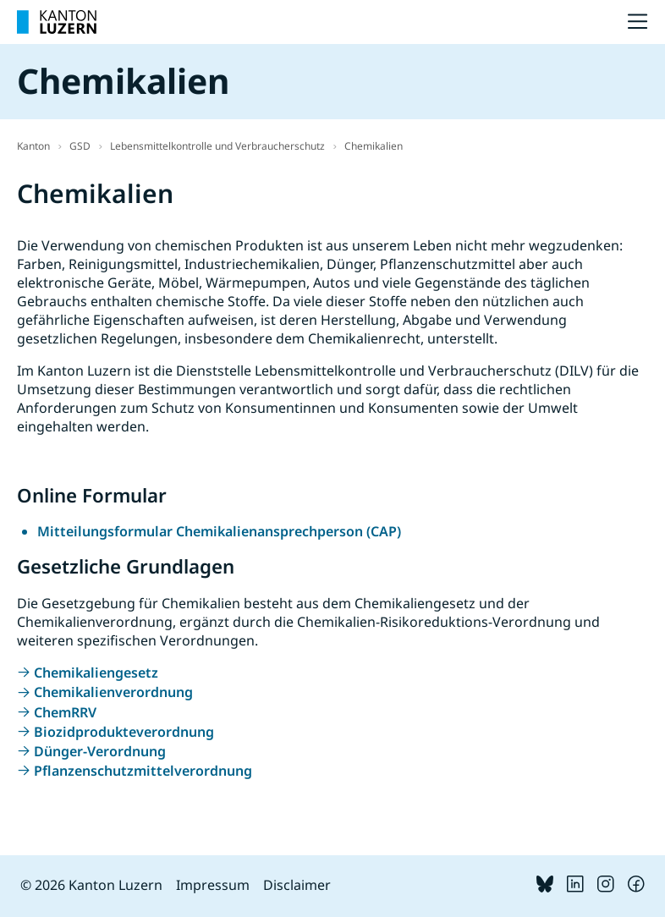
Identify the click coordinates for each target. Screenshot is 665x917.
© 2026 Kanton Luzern (91, 885)
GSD (80, 146)
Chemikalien (373, 146)
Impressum (213, 885)
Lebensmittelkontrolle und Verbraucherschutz (217, 146)
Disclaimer (297, 885)
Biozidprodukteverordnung (124, 731)
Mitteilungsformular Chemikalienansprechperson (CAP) (219, 531)
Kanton (33, 146)
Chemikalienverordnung (113, 692)
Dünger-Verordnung (100, 751)
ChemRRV (65, 712)
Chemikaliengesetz (96, 672)
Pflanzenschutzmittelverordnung (143, 770)
